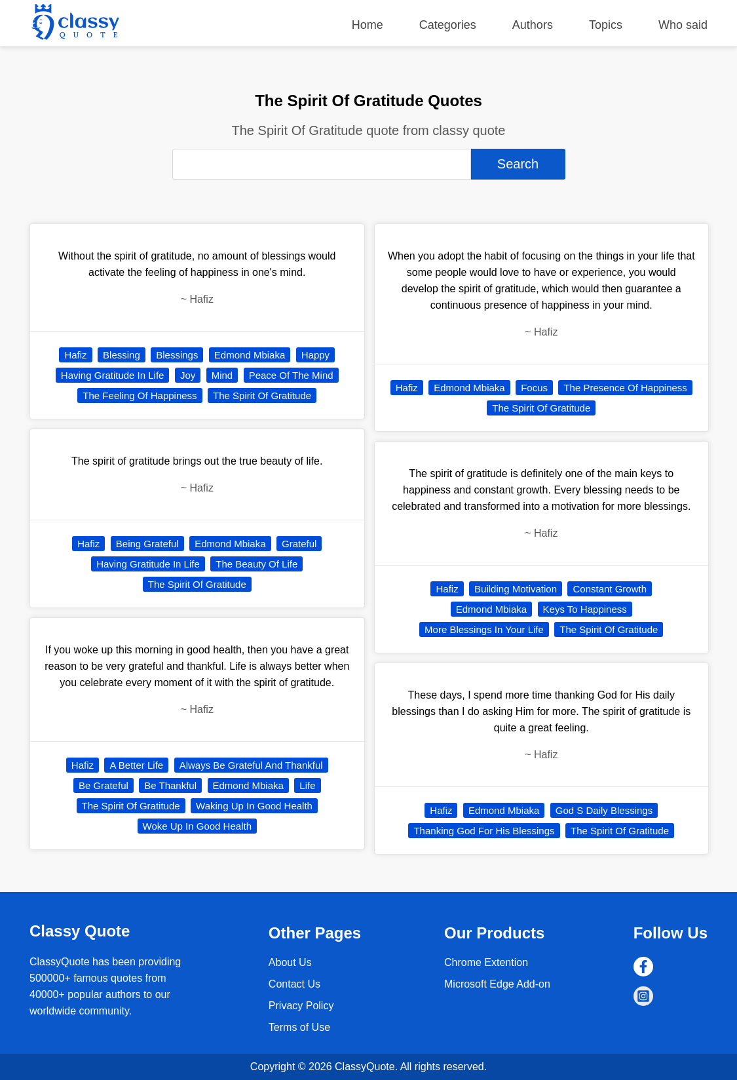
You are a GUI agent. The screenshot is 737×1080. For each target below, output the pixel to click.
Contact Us (294, 984)
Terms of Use (299, 1027)
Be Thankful (170, 785)
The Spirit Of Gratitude (262, 395)
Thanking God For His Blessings (483, 830)
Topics (605, 24)
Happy (315, 354)
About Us (290, 962)
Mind (222, 375)
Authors (532, 24)
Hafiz (75, 354)
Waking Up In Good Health (254, 805)
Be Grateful (103, 785)
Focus (534, 387)
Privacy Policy (301, 1005)
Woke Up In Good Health (197, 826)
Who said (683, 24)
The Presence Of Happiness (625, 387)
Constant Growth (610, 588)
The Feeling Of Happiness (140, 395)
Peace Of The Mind (291, 375)
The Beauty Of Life (256, 563)
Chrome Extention (486, 962)
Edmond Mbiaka (249, 354)
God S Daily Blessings (604, 810)
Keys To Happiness (585, 609)
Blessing (121, 354)
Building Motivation (515, 588)
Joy (187, 375)
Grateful (299, 543)
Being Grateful (147, 543)
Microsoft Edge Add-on (497, 984)
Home (367, 24)
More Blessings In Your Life (484, 629)
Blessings (177, 354)
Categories (447, 24)
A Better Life (136, 765)
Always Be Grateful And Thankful (251, 765)
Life (307, 785)
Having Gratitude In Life (112, 375)
